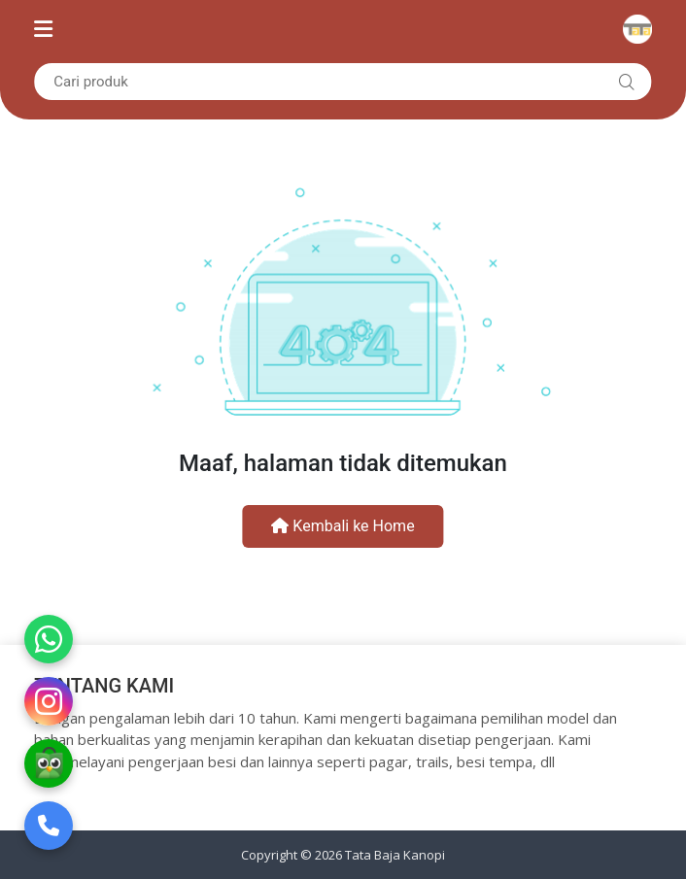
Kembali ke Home (342, 526)
